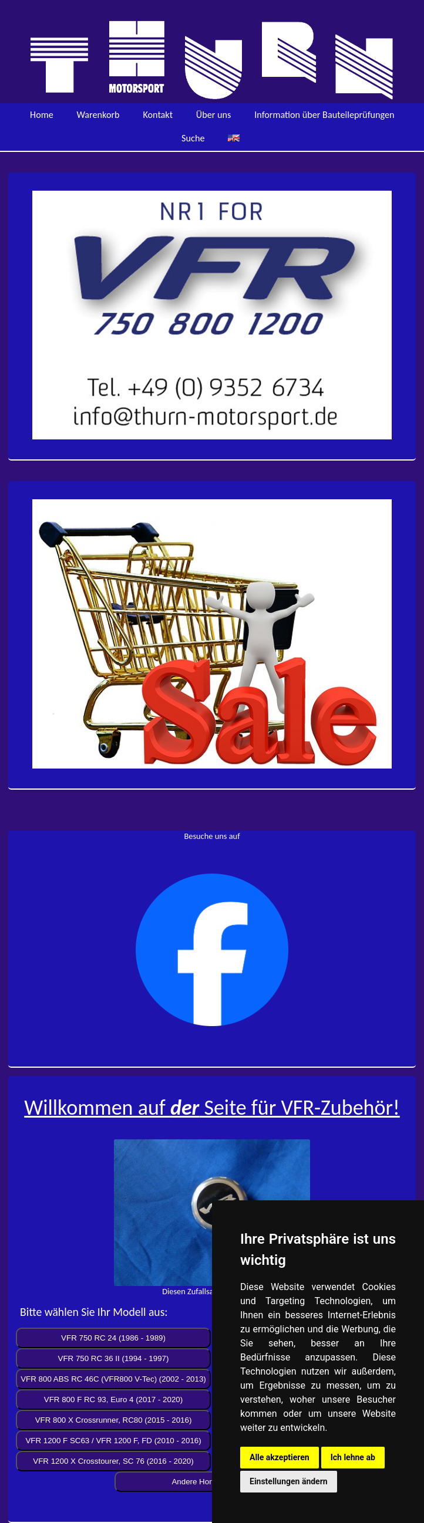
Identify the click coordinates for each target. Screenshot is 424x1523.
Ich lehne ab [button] (353, 1457)
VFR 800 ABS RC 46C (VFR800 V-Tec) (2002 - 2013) (113, 1379)
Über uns (213, 114)
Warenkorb (98, 114)
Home (41, 114)
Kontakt (158, 114)
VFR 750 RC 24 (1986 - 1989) (113, 1338)
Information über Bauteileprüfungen (324, 114)
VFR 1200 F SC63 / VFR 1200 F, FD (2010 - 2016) (113, 1440)
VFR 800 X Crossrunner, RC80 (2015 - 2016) (113, 1420)
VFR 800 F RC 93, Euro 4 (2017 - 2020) (113, 1399)
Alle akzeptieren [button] (279, 1457)
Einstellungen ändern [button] (289, 1481)
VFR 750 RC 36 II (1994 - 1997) (113, 1358)
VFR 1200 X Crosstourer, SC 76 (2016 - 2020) (113, 1461)
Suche (192, 138)
